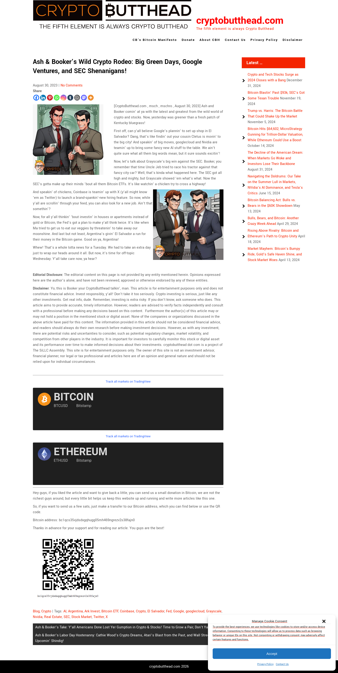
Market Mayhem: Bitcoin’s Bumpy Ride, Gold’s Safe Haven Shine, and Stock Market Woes (275, 254)
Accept (271, 654)
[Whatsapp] (57, 98)
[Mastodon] (84, 98)
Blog (36, 611)
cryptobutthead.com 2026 (169, 666)
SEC (67, 616)
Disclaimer (293, 40)
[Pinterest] (50, 98)
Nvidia (37, 616)
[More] (91, 98)
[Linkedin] (43, 98)
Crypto (46, 611)
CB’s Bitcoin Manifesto (155, 40)
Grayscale (214, 611)
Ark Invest (92, 611)
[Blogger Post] (77, 98)
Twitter (98, 616)
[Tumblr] (70, 98)
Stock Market (81, 616)
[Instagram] (63, 98)
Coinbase (127, 611)
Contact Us (282, 664)
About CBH (210, 40)
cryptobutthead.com (240, 20)
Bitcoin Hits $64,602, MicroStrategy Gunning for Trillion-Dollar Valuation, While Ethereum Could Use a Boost (275, 134)
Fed (169, 611)
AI (64, 611)
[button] (324, 621)
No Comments (72, 85)
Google (178, 611)
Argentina (75, 611)
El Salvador (155, 611)
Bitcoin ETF (109, 611)
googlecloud (195, 611)
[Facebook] (36, 98)
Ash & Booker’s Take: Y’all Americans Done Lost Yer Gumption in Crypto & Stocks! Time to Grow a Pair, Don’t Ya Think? (127, 627)
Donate (188, 40)
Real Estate (53, 616)
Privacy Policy (265, 664)
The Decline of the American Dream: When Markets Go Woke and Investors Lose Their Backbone (275, 158)
